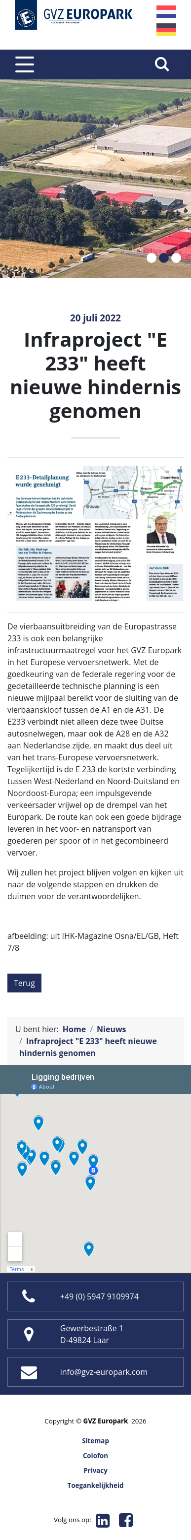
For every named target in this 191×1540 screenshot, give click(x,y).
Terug (24, 983)
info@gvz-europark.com (104, 1371)
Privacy (95, 1470)
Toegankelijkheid (96, 1485)
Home (74, 1029)
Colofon (95, 1455)
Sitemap (95, 1440)
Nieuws (111, 1029)
